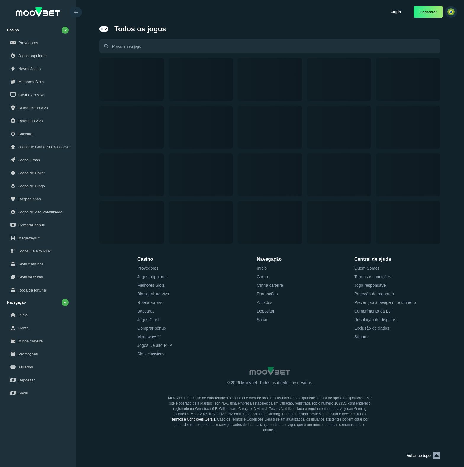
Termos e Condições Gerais (193, 419)
